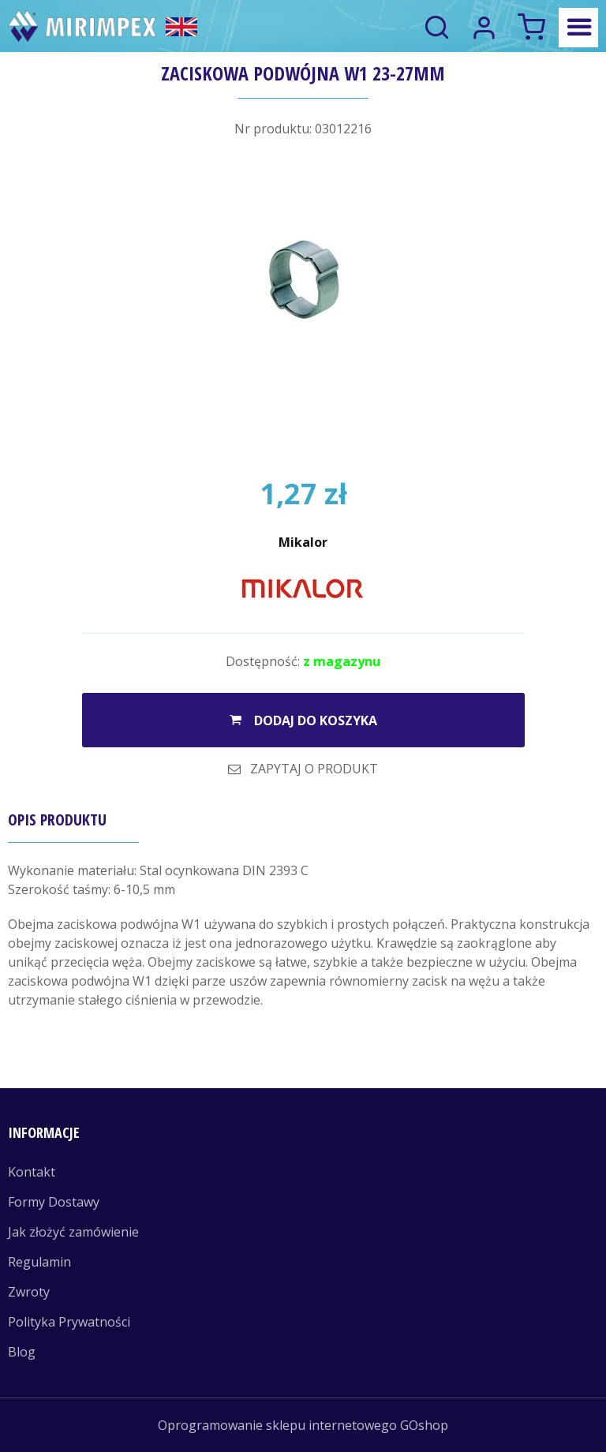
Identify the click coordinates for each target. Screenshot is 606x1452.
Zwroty (29, 1291)
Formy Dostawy (53, 1202)
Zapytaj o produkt (314, 768)
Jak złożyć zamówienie (73, 1232)
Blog (22, 1351)
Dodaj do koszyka (315, 720)
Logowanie (483, 27)
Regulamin (39, 1261)
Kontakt (31, 1172)
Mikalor (303, 542)
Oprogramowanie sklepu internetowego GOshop (303, 1425)
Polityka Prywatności (69, 1321)
